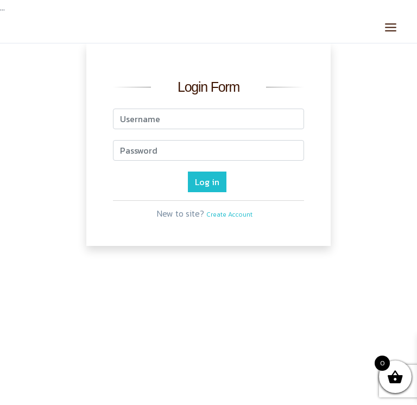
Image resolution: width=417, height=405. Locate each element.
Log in (207, 181)
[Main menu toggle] (390, 27)
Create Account (229, 214)
